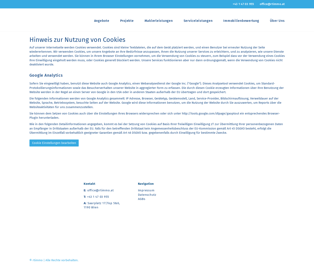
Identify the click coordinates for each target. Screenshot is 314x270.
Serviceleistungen (198, 21)
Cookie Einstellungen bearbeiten (54, 143)
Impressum (146, 190)
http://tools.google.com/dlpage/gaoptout (210, 113)
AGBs (141, 199)
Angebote (101, 21)
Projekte (127, 21)
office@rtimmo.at (272, 4)
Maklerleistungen (159, 21)
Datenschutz (147, 195)
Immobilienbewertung (241, 21)
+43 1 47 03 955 (243, 4)
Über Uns (277, 21)
